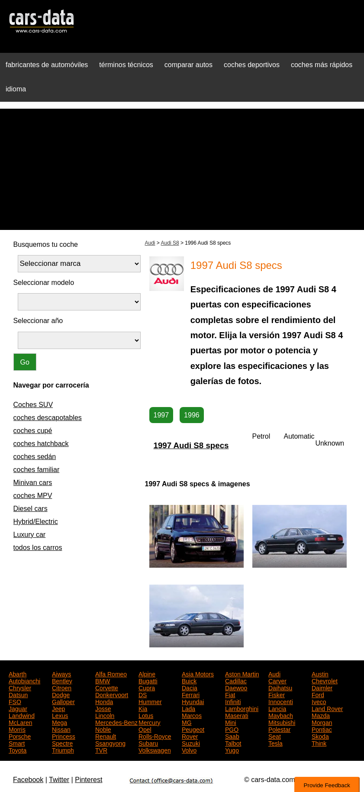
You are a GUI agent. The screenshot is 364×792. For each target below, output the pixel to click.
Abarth (17, 673)
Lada (188, 708)
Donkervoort (111, 694)
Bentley (62, 680)
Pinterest (88, 779)
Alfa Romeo (111, 673)
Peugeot (193, 728)
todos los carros (37, 547)
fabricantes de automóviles (47, 64)
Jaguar (18, 708)
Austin (320, 673)
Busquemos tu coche (45, 244)
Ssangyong (110, 742)
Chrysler (20, 687)
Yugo (232, 749)
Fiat (230, 694)
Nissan (61, 728)
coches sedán (34, 456)
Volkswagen (155, 749)
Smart (17, 742)
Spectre (62, 742)
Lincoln (104, 715)
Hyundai (193, 701)
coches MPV (32, 495)
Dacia (189, 687)
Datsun (18, 694)
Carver (277, 680)
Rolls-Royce (155, 735)
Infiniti (233, 701)
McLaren (20, 721)
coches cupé (32, 430)
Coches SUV (33, 404)
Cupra (147, 687)
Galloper (63, 701)
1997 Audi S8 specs (191, 445)
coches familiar (36, 469)
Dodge (61, 694)
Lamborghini (241, 708)
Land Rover (327, 708)
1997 (161, 415)
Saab (232, 735)
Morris (17, 728)
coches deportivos (252, 64)
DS (143, 694)
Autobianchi (24, 680)
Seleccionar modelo (43, 282)
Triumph (63, 749)
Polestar (279, 728)
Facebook (28, 779)
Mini (230, 721)
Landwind (22, 715)
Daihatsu (280, 687)
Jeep (58, 708)
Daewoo (236, 687)
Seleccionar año (38, 320)
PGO (231, 728)
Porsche (20, 735)
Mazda (321, 715)
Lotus (146, 715)
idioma (16, 89)
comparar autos (188, 64)
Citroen (61, 687)
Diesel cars (30, 508)
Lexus (60, 715)
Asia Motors (198, 673)
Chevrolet (325, 680)
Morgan (322, 721)
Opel (145, 728)
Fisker (276, 694)
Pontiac (322, 728)
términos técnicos (126, 64)
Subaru (148, 742)
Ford (318, 694)
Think (319, 742)
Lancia (277, 708)
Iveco (319, 701)
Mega (59, 721)
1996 (192, 415)
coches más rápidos (321, 64)
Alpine (147, 673)
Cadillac (236, 680)
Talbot (233, 742)
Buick (189, 680)
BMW (102, 680)
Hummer (150, 701)
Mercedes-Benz (116, 721)
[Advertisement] (182, 169)
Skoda (320, 735)
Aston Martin (242, 673)
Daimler (322, 687)
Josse (103, 708)
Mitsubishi (281, 721)
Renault (105, 735)
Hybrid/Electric (35, 521)
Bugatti (148, 680)
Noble (103, 728)
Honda (104, 701)
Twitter (59, 779)
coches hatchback (41, 443)
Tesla (275, 742)
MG (187, 721)
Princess (63, 735)
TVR (101, 749)
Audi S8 (170, 243)
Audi (150, 243)
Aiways (61, 673)
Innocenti (280, 701)
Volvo (189, 749)
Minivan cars (32, 482)
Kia (143, 708)
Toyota (17, 749)
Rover (190, 735)
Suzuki (191, 742)
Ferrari (191, 694)
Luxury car (29, 534)
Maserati (236, 715)
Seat (274, 735)
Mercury (150, 721)
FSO (15, 701)
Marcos (192, 715)
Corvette (106, 687)
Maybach (280, 715)
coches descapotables (47, 417)
